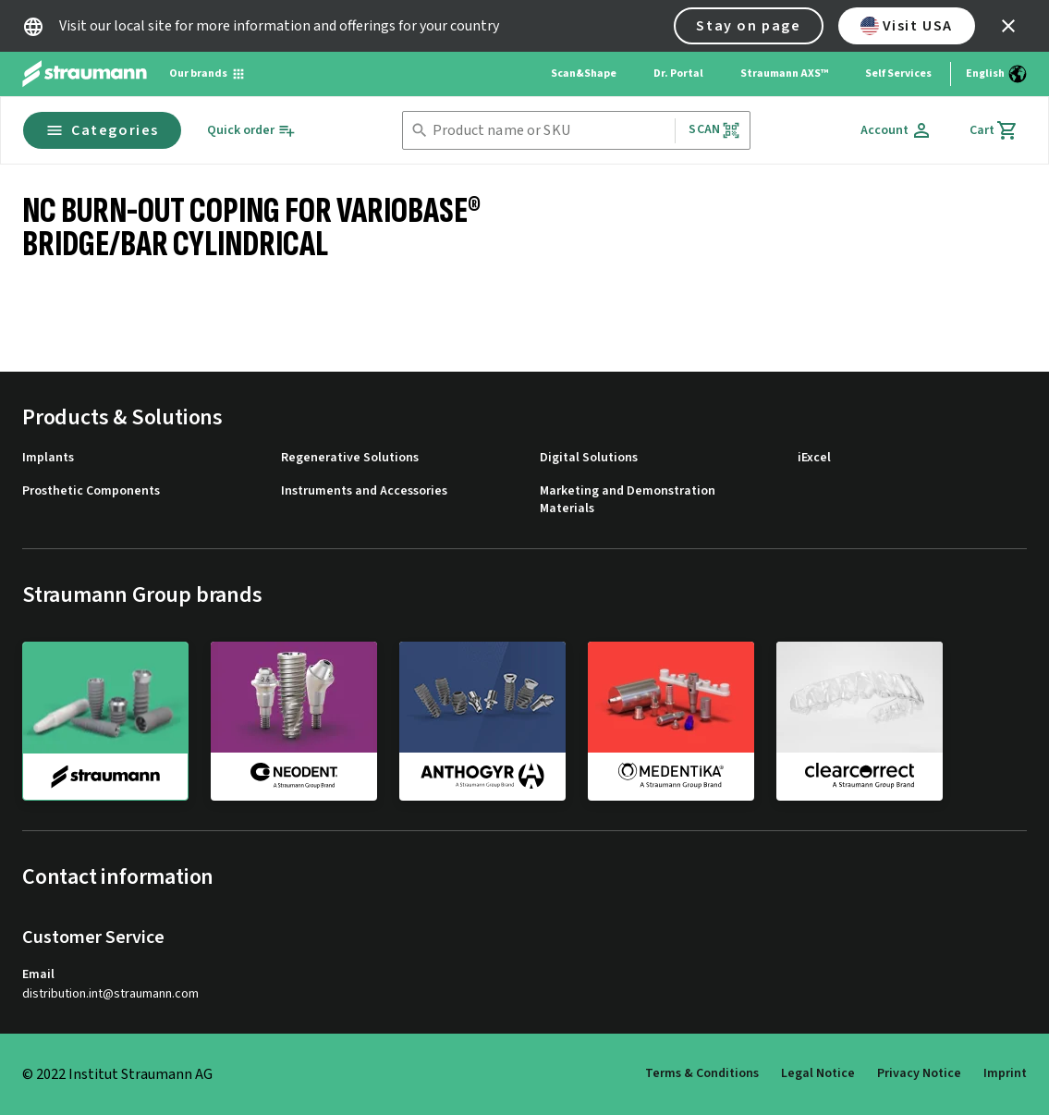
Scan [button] (714, 130)
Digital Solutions (589, 458)
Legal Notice (818, 1073)
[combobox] (550, 130)
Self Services (898, 73)
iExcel (814, 458)
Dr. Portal (678, 73)
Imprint (1005, 1073)
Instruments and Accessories (364, 491)
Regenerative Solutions (350, 458)
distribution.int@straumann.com (110, 994)
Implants (48, 458)
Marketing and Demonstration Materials (627, 501)
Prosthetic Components (91, 491)
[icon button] (1008, 25)
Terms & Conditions (702, 1073)
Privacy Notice (919, 1073)
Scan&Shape (583, 73)
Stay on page (748, 26)
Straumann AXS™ (784, 73)
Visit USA (906, 26)
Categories (102, 130)
